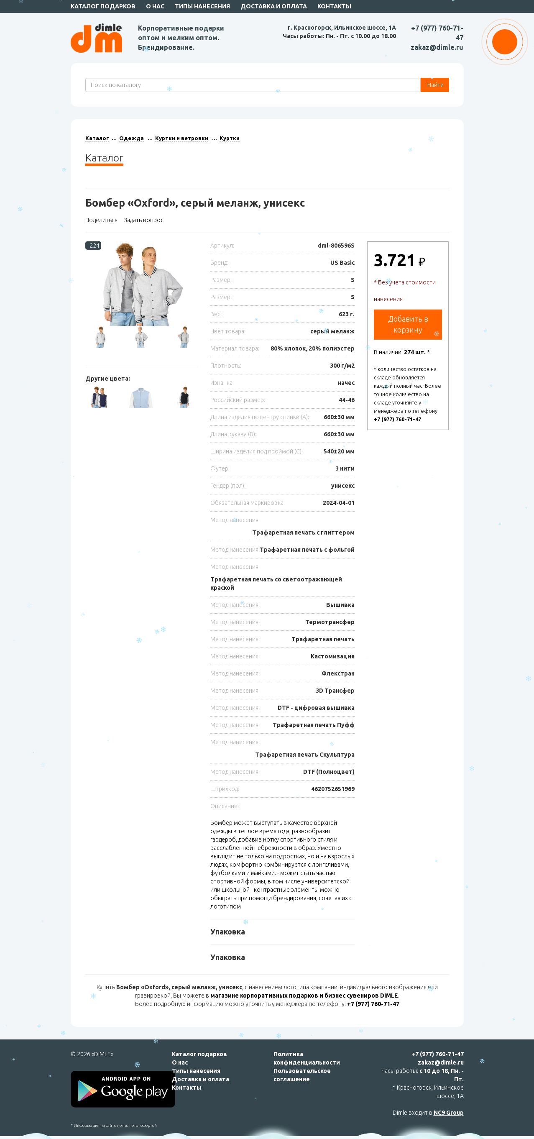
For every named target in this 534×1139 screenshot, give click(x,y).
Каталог (97, 138)
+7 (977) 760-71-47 (397, 419)
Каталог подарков (103, 6)
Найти (435, 85)
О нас (155, 6)
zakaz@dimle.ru (437, 47)
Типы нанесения (202, 6)
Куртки (230, 138)
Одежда (131, 138)
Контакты (334, 6)
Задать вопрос (144, 220)
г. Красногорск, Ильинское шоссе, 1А (342, 27)
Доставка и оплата (273, 6)
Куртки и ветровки (181, 138)
